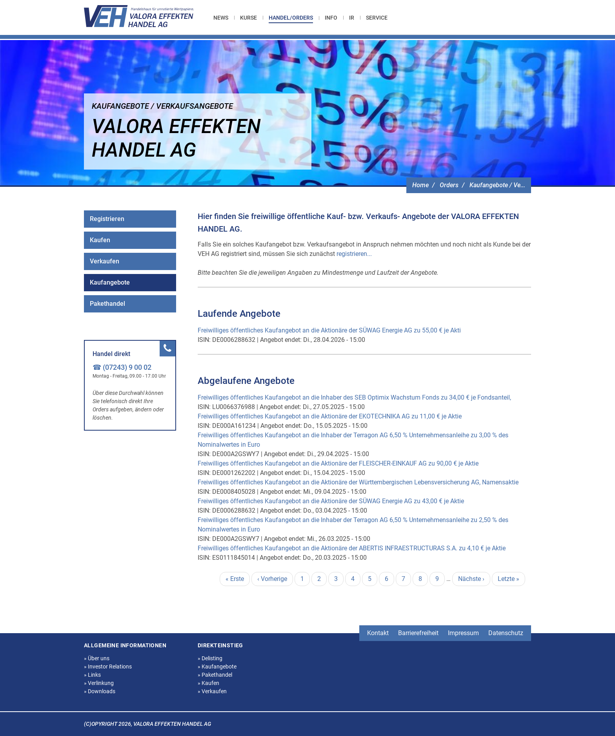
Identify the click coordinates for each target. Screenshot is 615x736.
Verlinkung (99, 683)
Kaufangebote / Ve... (497, 185)
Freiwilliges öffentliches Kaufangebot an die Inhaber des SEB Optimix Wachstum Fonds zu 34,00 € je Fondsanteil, (354, 397)
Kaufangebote (110, 282)
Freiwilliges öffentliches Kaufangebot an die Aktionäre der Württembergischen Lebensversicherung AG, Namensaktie (358, 482)
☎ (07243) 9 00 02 (122, 367)
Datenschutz (505, 633)
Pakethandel (107, 303)
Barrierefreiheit (418, 633)
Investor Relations (108, 666)
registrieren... (354, 254)
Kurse (248, 18)
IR (351, 18)
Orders (449, 185)
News (220, 18)
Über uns (96, 658)
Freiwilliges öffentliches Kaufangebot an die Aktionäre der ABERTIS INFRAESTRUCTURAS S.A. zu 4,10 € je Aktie (352, 548)
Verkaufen (104, 261)
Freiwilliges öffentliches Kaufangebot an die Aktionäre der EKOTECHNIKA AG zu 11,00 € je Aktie (330, 416)
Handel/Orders (291, 18)
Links (92, 675)
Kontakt (378, 633)
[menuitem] (223, 17)
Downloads (99, 691)
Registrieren (107, 219)
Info (331, 18)
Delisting (210, 658)
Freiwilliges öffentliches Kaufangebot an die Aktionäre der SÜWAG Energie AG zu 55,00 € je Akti (329, 330)
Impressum (463, 633)
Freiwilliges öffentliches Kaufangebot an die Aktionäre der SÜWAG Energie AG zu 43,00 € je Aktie (331, 501)
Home (420, 185)
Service (377, 18)
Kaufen (100, 240)
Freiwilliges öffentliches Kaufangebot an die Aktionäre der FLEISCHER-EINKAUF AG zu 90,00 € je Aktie (338, 463)
